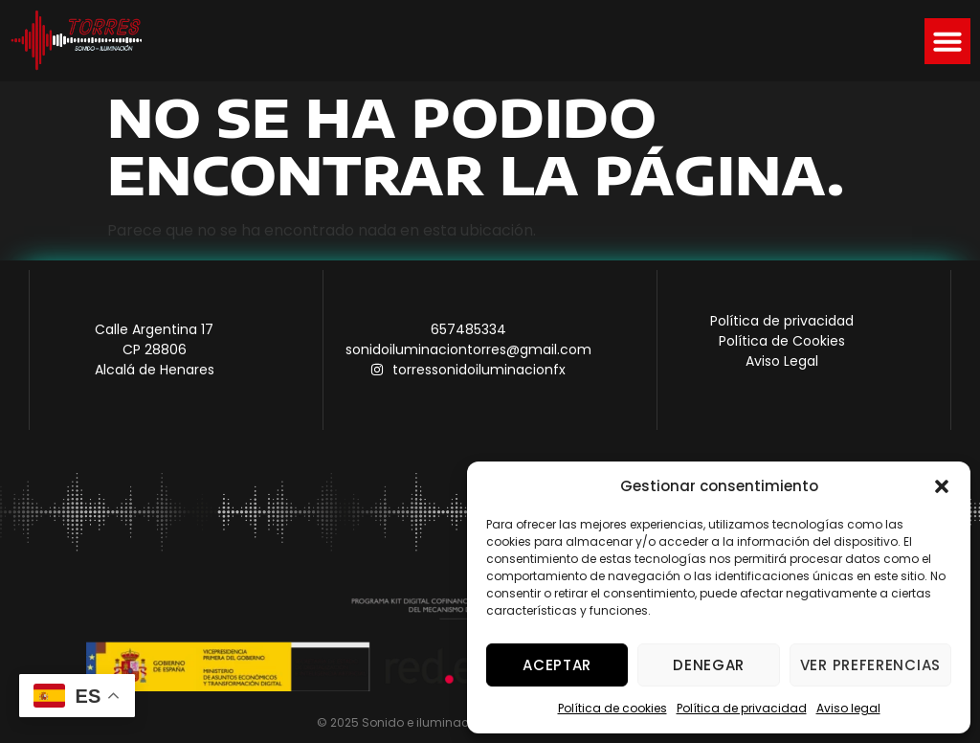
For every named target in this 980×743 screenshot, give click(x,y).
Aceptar (557, 665)
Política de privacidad (742, 708)
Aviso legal (848, 708)
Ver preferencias (870, 665)
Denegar (709, 665)
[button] (941, 486)
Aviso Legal (782, 361)
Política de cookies (612, 708)
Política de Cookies (782, 340)
